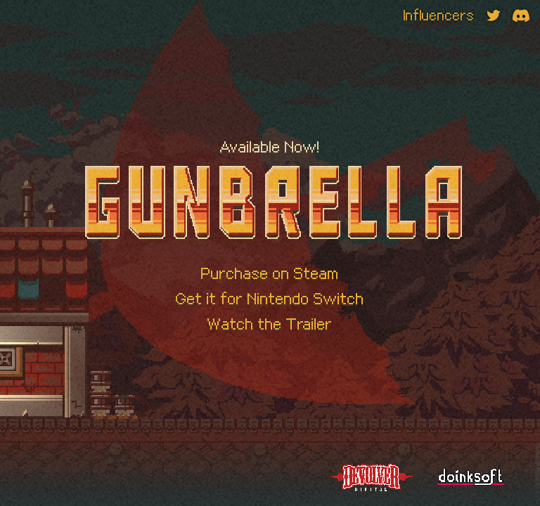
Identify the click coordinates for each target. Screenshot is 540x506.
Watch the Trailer (270, 324)
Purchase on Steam (270, 273)
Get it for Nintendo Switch (270, 298)
